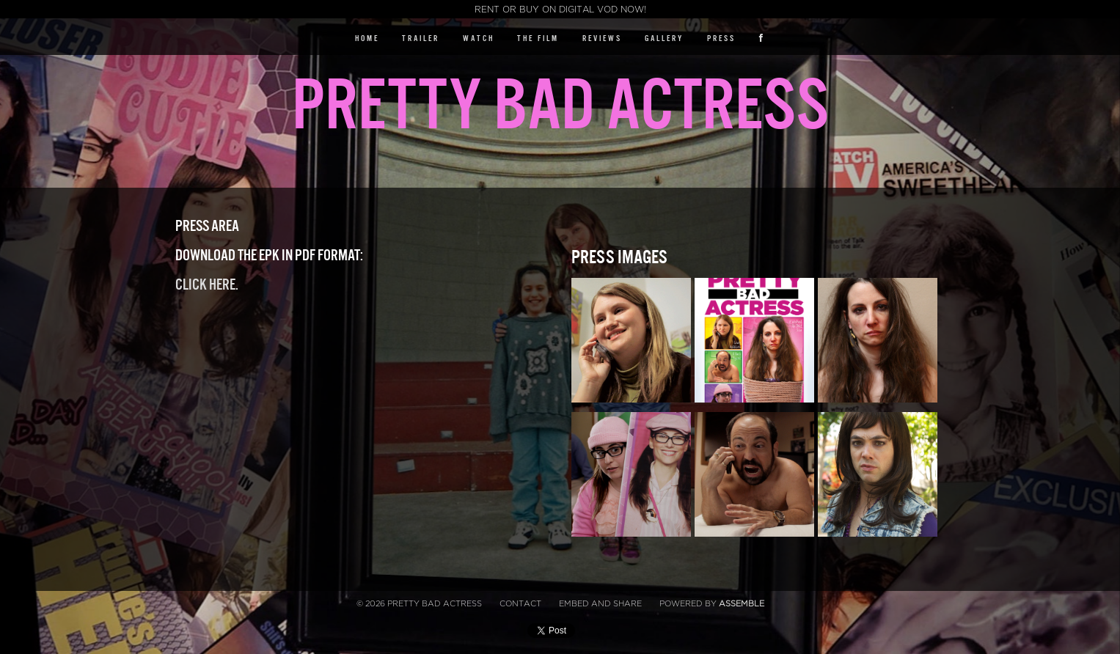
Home (367, 38)
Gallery (664, 38)
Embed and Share (600, 604)
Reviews (602, 38)
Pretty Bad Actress (560, 106)
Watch (478, 38)
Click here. (206, 285)
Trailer (420, 38)
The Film (538, 38)
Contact (520, 604)
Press (721, 38)
